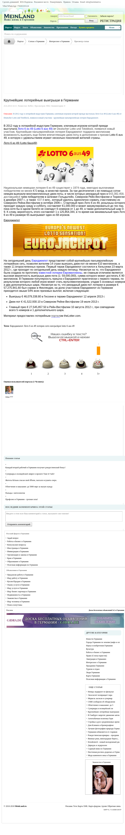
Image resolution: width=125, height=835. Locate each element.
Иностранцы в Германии (17, 548)
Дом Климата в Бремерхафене (101, 725)
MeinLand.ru (21, 806)
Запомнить (91, 16)
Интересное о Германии (59, 41)
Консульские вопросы (16, 545)
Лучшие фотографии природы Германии (103, 728)
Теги (75, 806)
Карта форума (95, 806)
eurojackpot (55, 326)
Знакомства (49, 27)
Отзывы (75, 2)
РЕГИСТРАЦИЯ (110, 21)
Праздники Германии (95, 666)
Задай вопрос (13, 538)
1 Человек (38, 382)
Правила (66, 2)
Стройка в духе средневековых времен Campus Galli (103, 722)
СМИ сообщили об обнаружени (101, 702)
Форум (17, 27)
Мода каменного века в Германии (102, 755)
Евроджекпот (16, 326)
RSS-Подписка (26, 2)
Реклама (68, 806)
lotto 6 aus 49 (68, 326)
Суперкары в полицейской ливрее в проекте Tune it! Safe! (30, 474)
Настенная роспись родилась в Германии (103, 752)
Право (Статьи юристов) (96, 656)
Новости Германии (94, 639)
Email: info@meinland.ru (90, 2)
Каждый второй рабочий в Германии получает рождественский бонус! (35, 467)
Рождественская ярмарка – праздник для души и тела (103, 735)
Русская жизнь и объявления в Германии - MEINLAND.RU (10, 41)
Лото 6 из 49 (30, 326)
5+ (98, 361)
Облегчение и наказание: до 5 (100, 705)
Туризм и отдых (93, 669)
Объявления (35, 27)
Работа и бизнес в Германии (98, 652)
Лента (25, 27)
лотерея (40, 326)
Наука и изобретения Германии (99, 645)
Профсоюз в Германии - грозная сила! (21, 499)
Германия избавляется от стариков (102, 732)
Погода (73, 27)
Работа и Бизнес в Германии (19, 541)
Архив (104, 806)
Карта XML (83, 806)
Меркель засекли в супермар (100, 698)
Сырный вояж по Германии (99, 749)
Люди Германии (93, 672)
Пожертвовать (56, 2)
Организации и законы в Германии (22, 555)
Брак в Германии (14, 558)
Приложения (62, 27)
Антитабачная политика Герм (100, 718)
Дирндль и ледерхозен (97, 745)
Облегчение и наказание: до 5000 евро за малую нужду (29, 486)
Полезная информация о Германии (101, 679)
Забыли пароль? (107, 16)
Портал (8, 27)
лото (47, 326)
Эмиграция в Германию (96, 659)
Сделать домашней (11, 2)
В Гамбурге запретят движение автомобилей (103, 715)
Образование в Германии (18, 561)
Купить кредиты (86, 27)
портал (55, 315)
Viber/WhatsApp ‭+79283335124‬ (16, 6)
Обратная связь (114, 806)
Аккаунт (53, 16)
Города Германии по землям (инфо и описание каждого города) (103, 642)
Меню (111, 27)
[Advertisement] (62, 69)
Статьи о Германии (36, 41)
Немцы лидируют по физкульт (101, 692)
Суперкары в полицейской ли (100, 708)
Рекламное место (41, 2)
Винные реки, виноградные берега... (103, 738)
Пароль (53, 21)
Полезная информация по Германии (22, 565)
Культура (90, 649)
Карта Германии (93, 676)
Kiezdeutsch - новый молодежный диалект (103, 742)
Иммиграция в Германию (18, 551)
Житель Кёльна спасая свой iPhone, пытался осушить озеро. (31, 480)
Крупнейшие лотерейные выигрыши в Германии (103, 712)
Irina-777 (9, 397)
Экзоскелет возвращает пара (100, 695)
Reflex (30, 106)
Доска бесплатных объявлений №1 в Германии (106, 610)
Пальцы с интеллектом (15, 493)
